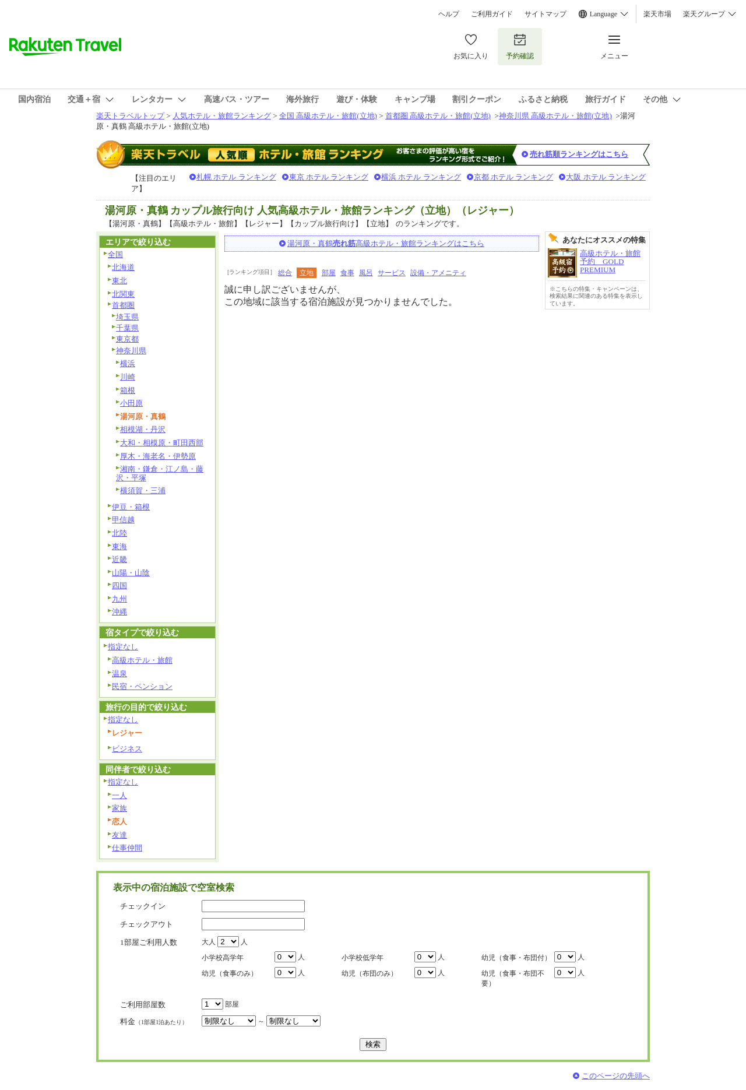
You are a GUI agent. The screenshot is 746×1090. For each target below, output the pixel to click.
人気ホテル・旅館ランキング (222, 115)
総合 (285, 273)
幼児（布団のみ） (369, 973)
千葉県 (127, 328)
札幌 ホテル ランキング (236, 177)
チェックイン (143, 906)
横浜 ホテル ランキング (421, 177)
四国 (119, 585)
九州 (119, 599)
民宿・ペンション (142, 686)
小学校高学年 (223, 958)
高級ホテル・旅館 (142, 660)
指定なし (123, 646)
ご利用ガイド (492, 14)
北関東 (123, 294)
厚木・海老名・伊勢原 (158, 456)
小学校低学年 (362, 958)
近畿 (119, 559)
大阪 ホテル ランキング (606, 177)
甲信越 (123, 519)
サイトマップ (545, 14)
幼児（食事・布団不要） (512, 978)
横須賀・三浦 (143, 490)
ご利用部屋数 (143, 1004)
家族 (119, 808)
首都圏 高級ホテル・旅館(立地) (438, 115)
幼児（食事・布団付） (516, 958)
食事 (347, 273)
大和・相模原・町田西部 (161, 442)
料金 (154, 1021)
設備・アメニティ (438, 273)
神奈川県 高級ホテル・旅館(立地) (555, 115)
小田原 (131, 403)
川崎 (127, 376)
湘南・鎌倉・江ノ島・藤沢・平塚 (159, 473)
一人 (119, 795)
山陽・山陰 (131, 572)
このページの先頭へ (616, 1075)
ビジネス (127, 748)
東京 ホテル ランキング (329, 177)
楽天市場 (657, 14)
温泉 (119, 673)
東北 (119, 280)
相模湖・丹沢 (143, 429)
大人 (209, 942)
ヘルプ (448, 14)
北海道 (123, 267)
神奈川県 (131, 350)
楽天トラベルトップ (130, 115)
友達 (119, 835)
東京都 (127, 339)
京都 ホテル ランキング (514, 177)
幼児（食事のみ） (230, 973)
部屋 (329, 273)
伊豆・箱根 (131, 506)
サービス (392, 273)
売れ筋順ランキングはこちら (579, 154)
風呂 (366, 273)
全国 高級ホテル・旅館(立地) (328, 115)
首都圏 (123, 305)
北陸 (119, 533)
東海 (119, 546)
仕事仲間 (127, 847)
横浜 (127, 363)
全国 (115, 254)
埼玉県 (127, 316)
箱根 (127, 390)
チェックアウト (146, 924)
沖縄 (119, 611)
